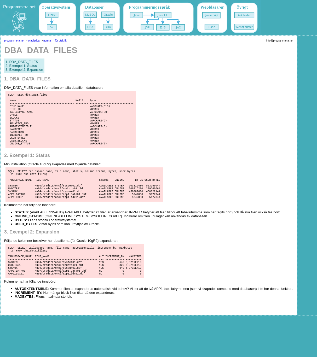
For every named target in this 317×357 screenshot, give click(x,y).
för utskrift (61, 40)
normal (47, 40)
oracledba (33, 40)
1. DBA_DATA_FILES (21, 62)
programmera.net (14, 40)
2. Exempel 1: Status (21, 66)
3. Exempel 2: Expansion (24, 70)
